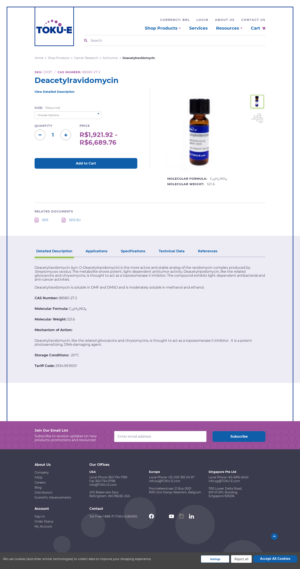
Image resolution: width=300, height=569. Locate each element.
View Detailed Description (55, 92)
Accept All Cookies (275, 558)
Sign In (40, 516)
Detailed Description (54, 251)
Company (42, 472)
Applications (97, 251)
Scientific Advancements (53, 497)
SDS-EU (75, 220)
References (208, 251)
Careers (40, 482)
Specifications (133, 251)
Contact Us (253, 20)
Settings (215, 559)
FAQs (38, 477)
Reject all (241, 559)
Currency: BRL (175, 20)
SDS (45, 220)
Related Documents (54, 211)
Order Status (44, 521)
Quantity (43, 126)
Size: (47, 108)
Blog (38, 487)
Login (202, 20)
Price (85, 126)
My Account (43, 526)
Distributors (43, 492)
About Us (225, 20)
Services (198, 28)
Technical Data (172, 251)
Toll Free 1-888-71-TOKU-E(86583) (113, 516)
